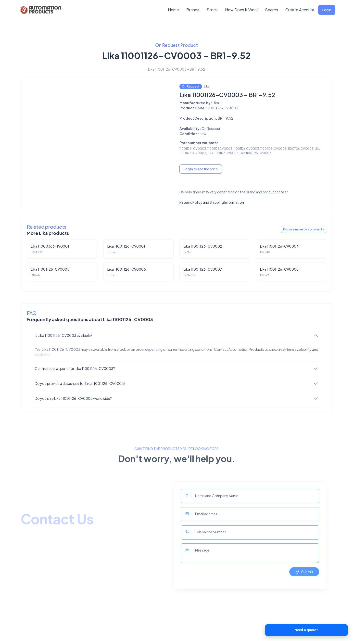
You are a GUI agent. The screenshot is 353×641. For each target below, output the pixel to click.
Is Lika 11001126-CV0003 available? (63, 335)
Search (271, 9)
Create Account (300, 9)
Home (173, 9)
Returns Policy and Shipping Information (211, 202)
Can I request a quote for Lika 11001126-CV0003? (75, 368)
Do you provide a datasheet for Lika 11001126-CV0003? (80, 383)
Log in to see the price (201, 169)
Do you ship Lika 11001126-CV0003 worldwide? (73, 398)
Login (326, 10)
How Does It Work (241, 9)
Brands (192, 9)
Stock (212, 9)
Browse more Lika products (303, 229)
